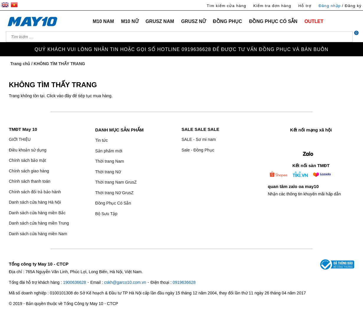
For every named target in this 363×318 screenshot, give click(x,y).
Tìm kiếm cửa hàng (226, 6)
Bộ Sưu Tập (106, 213)
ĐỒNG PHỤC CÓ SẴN (273, 21)
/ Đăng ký (352, 6)
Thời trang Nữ (108, 171)
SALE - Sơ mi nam (198, 139)
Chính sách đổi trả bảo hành (35, 192)
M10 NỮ (129, 21)
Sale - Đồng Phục (197, 150)
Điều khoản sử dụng (27, 150)
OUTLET (314, 21)
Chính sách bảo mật (27, 160)
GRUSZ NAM (159, 21)
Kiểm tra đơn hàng (272, 6)
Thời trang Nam (109, 161)
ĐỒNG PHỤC (227, 21)
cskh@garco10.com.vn (125, 282)
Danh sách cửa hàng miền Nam (38, 233)
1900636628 (74, 282)
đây (68, 95)
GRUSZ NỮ (193, 21)
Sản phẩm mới (108, 151)
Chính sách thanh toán (29, 181)
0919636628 (184, 282)
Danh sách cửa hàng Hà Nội (35, 202)
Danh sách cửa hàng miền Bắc (37, 212)
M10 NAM (103, 21)
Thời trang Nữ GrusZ (114, 192)
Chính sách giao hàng (29, 171)
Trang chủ (20, 63)
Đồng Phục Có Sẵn (113, 203)
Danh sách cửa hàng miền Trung (39, 223)
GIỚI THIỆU (20, 139)
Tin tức (101, 140)
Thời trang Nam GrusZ (116, 182)
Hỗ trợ (305, 6)
